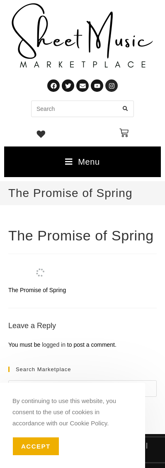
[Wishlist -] (41, 135)
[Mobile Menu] (82, 161)
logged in (54, 344)
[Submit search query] (125, 109)
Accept (36, 446)
